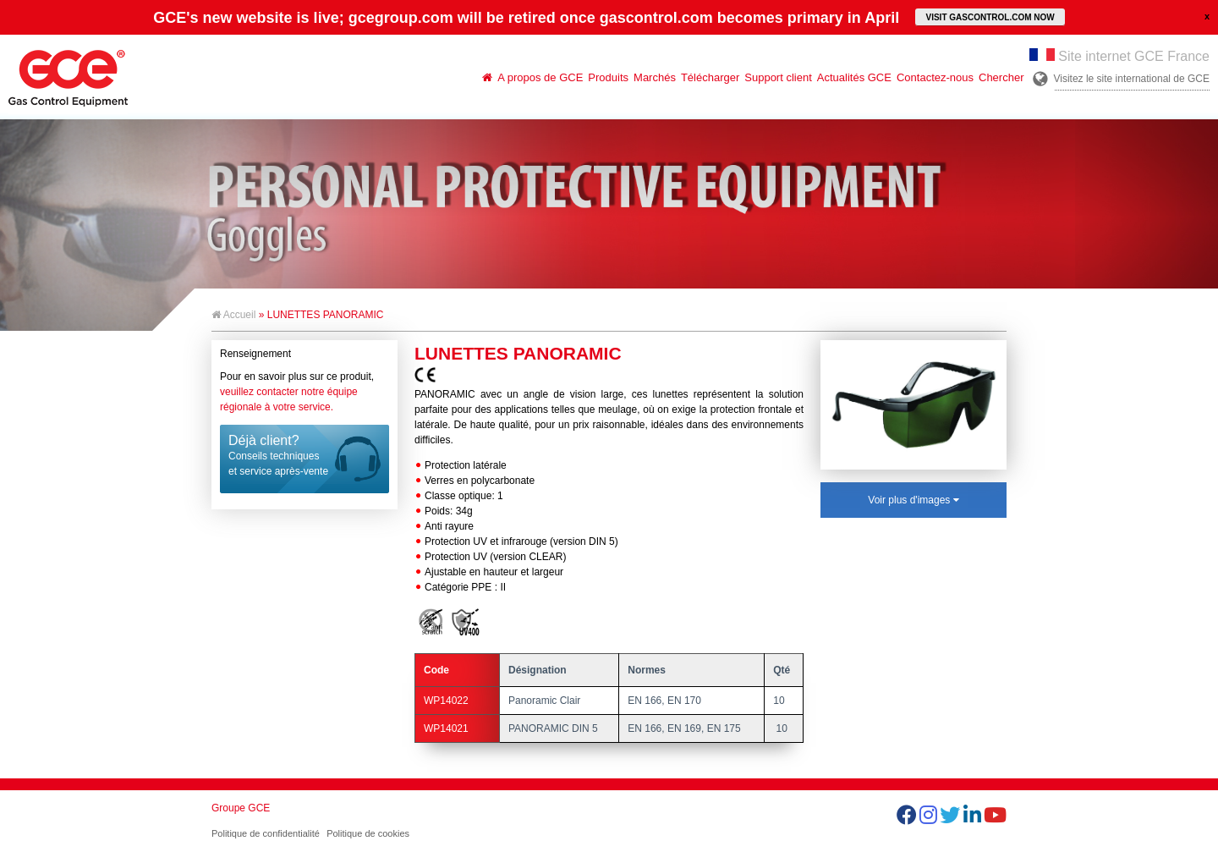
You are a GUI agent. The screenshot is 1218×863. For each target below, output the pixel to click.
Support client (778, 77)
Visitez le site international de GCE (1131, 79)
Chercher (1001, 77)
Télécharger (710, 77)
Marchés (655, 77)
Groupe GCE (240, 808)
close (1207, 16)
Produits (608, 77)
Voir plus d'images (913, 500)
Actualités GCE (854, 77)
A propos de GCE (540, 77)
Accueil (233, 315)
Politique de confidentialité (265, 833)
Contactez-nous (935, 77)
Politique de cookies (367, 833)
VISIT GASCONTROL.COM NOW (989, 17)
